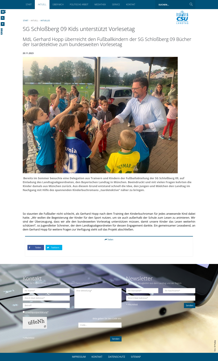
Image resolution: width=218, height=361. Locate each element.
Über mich (58, 4)
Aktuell (42, 4)
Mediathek (100, 4)
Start (29, 4)
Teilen (109, 239)
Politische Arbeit (79, 4)
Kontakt (130, 4)
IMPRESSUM (79, 356)
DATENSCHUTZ (116, 356)
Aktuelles (45, 20)
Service (116, 4)
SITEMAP (136, 356)
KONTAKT (96, 356)
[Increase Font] (3, 24)
